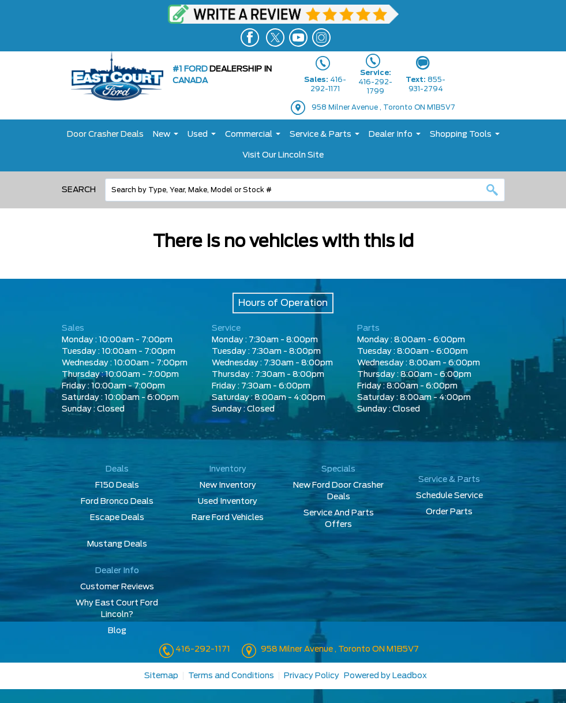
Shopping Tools (461, 134)
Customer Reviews (117, 587)
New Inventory (228, 485)
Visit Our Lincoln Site (283, 155)
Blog (117, 631)
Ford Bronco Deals (117, 502)
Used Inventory (227, 502)
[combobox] (305, 189)
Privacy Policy (311, 676)
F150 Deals (117, 485)
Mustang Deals (117, 544)
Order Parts (449, 512)
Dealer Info (391, 134)
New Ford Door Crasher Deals (338, 491)
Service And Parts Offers (338, 519)
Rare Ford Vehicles (228, 518)
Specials (338, 469)
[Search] (305, 189)
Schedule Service (449, 496)
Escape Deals (117, 518)
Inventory (227, 469)
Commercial (248, 134)
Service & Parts (320, 134)
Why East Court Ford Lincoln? (117, 609)
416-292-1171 (202, 649)
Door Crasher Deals (105, 134)
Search (79, 190)
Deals (117, 469)
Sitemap (161, 676)
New (161, 134)
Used (198, 134)
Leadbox (409, 676)
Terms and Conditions (231, 676)
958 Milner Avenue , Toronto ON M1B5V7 (383, 107)
